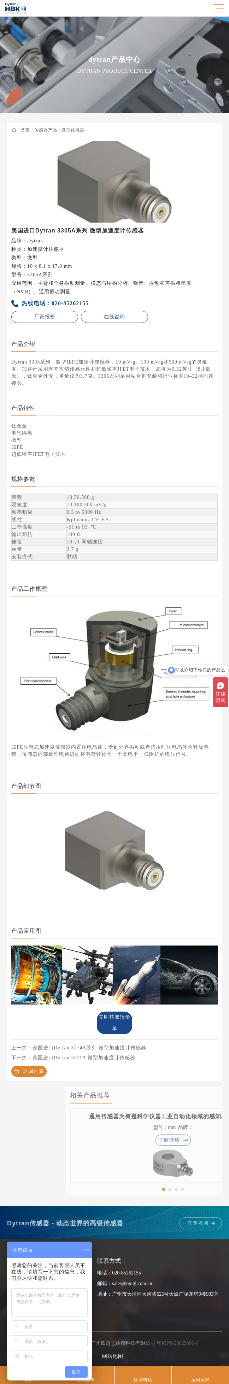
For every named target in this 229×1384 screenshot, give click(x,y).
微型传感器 (72, 130)
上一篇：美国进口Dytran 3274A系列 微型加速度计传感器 (78, 1047)
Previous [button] (21, 182)
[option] (114, 182)
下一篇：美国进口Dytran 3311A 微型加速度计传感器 (73, 1057)
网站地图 (112, 1356)
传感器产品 (45, 130)
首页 (25, 130)
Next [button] (207, 182)
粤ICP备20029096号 (178, 1343)
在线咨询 (114, 316)
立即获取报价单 (114, 1022)
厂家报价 (44, 316)
